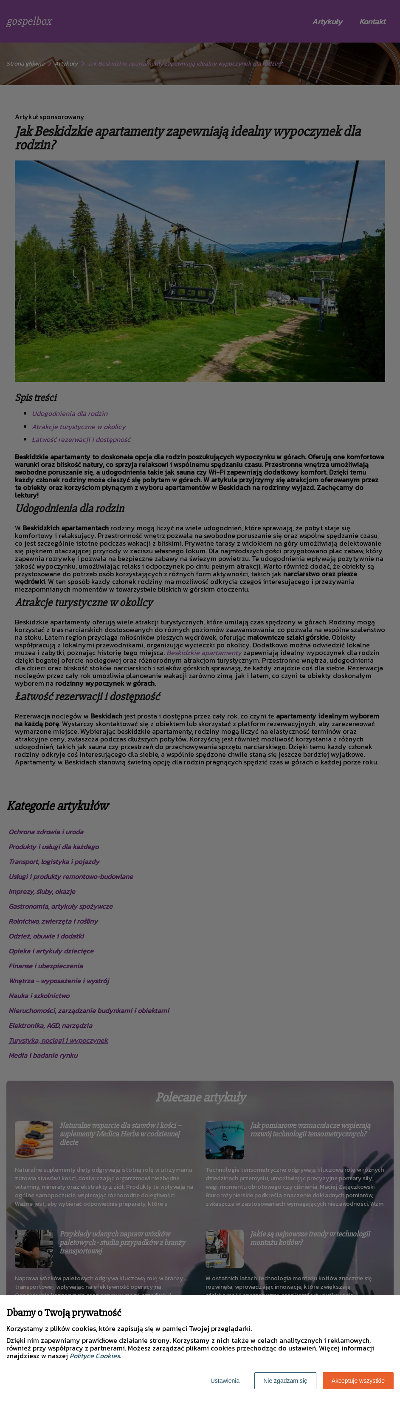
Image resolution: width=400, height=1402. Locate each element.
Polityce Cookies (95, 1355)
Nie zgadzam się (285, 1380)
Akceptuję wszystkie (358, 1380)
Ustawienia (225, 1380)
